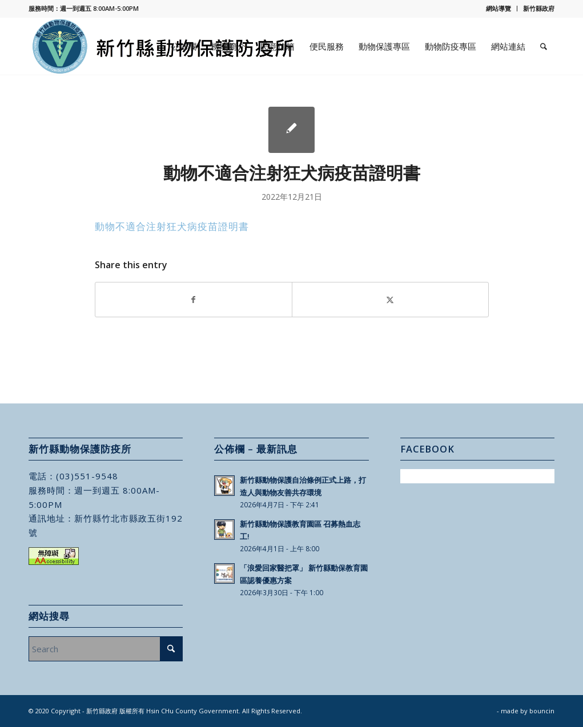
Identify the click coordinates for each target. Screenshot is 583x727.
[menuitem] (498, 8)
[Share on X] (390, 299)
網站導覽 (498, 8)
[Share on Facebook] (193, 299)
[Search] (543, 46)
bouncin (541, 710)
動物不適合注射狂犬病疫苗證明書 (172, 226)
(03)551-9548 (87, 476)
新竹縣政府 (538, 8)
